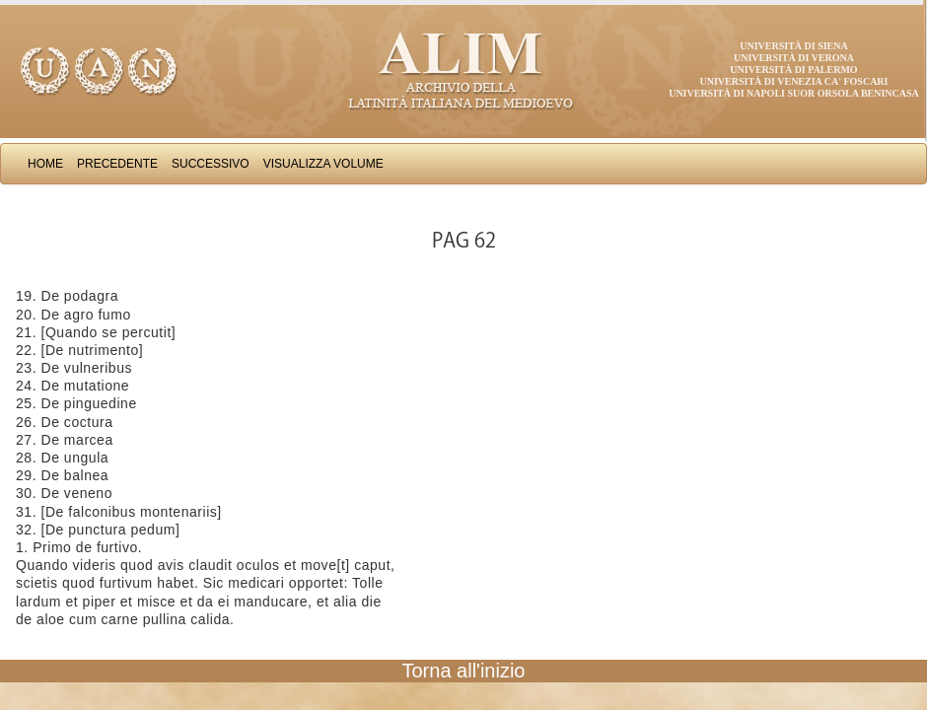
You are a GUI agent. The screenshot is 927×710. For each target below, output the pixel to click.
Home (45, 164)
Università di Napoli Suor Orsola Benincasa (794, 93)
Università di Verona (794, 57)
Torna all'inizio (464, 670)
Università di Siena (793, 45)
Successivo (211, 164)
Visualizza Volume (323, 164)
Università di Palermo (793, 69)
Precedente (117, 164)
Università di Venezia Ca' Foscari (794, 81)
